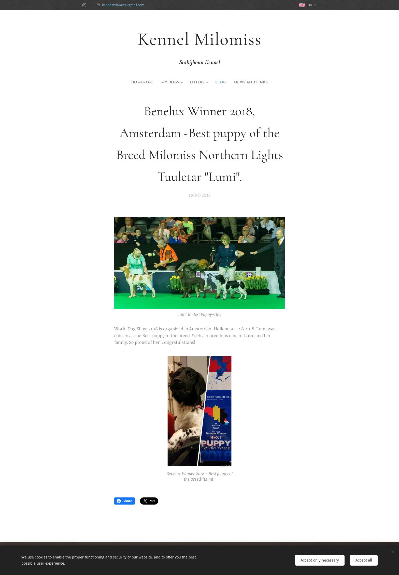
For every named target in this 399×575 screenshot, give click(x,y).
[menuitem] (137, 82)
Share (124, 501)
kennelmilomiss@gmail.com (123, 5)
